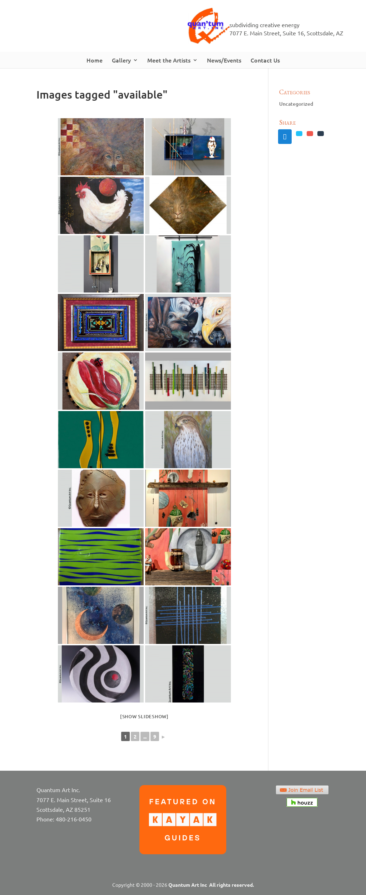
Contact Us (265, 60)
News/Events (224, 60)
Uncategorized (296, 103)
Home (94, 60)
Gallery (121, 60)
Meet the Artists (169, 60)
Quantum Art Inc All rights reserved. (211, 884)
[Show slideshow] (144, 716)
